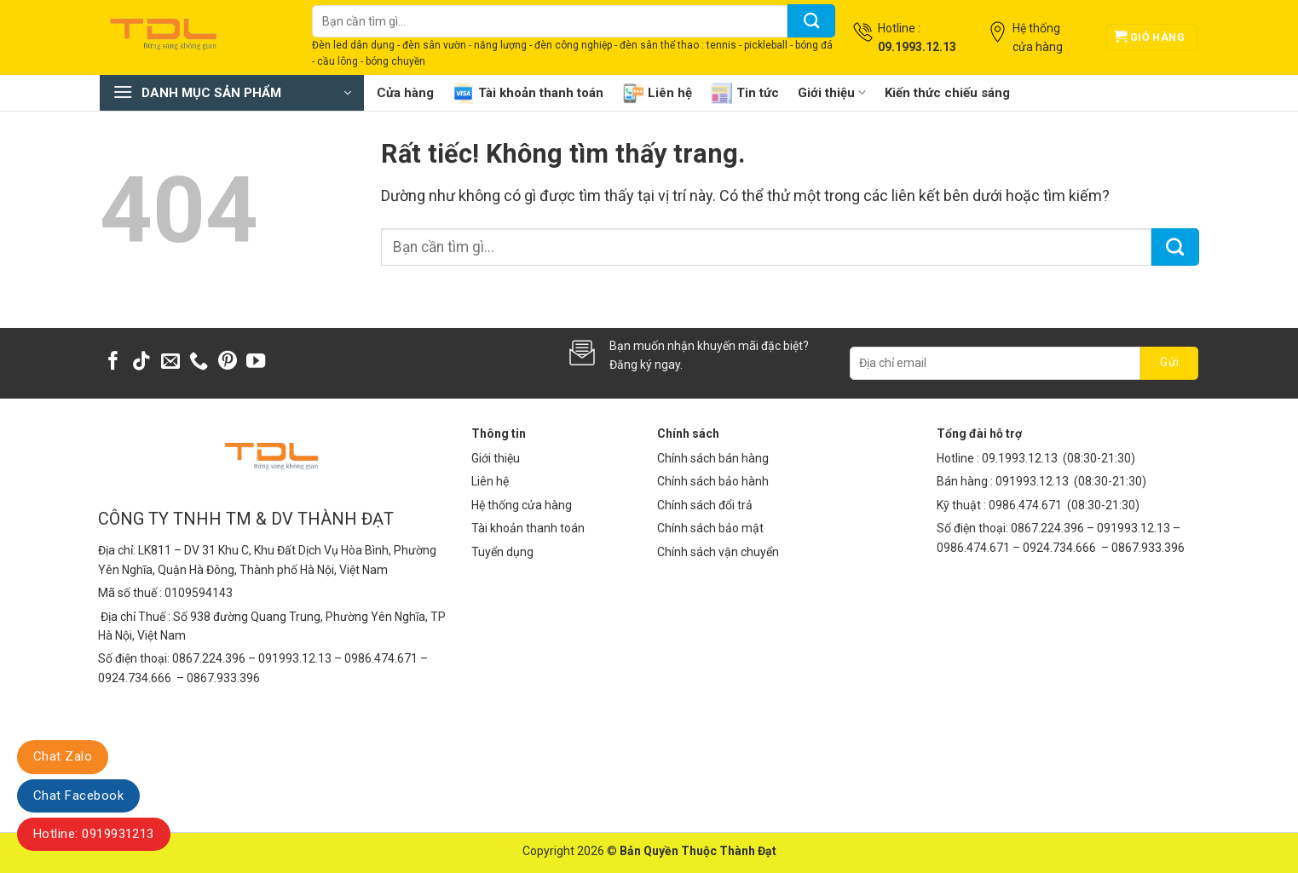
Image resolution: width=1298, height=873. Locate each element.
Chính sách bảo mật (710, 528)
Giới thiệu (832, 92)
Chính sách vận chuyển (718, 552)
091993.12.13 (1032, 481)
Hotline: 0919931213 (93, 833)
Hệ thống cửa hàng (521, 505)
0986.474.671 (1026, 505)
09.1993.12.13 (1020, 458)
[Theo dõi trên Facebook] (113, 362)
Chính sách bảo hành (713, 481)
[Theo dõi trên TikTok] (141, 362)
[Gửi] (811, 20)
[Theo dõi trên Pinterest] (227, 362)
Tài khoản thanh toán (528, 93)
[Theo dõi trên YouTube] (255, 362)
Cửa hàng (405, 93)
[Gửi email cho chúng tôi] (170, 362)
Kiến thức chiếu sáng (947, 93)
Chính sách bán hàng (713, 458)
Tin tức (745, 93)
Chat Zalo (62, 756)
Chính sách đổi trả (705, 505)
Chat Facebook (78, 795)
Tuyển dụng (502, 552)
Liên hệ (657, 93)
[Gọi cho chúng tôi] (198, 362)
